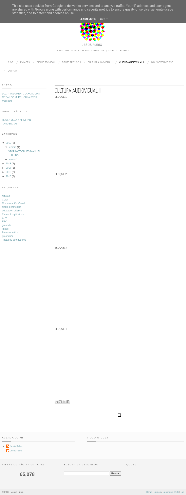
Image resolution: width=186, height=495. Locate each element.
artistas (6, 196)
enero (12, 159)
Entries (157, 492)
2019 (8, 142)
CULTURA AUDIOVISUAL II (131, 62)
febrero (12, 147)
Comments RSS (171, 492)
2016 (8, 172)
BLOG (10, 62)
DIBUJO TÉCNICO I (46, 62)
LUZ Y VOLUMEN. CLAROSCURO (21, 93)
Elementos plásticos (13, 214)
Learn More (88, 18)
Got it (104, 18)
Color (5, 199)
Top (182, 492)
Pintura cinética (10, 232)
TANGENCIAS (10, 123)
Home (149, 492)
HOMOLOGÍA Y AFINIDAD (16, 120)
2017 (8, 167)
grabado (6, 225)
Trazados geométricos (14, 239)
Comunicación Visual (13, 203)
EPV (4, 217)
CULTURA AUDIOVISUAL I (100, 62)
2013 (8, 176)
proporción (8, 236)
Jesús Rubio (16, 446)
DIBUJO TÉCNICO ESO (162, 62)
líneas (5, 228)
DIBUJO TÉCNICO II (71, 62)
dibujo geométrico (11, 207)
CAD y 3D (12, 71)
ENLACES (25, 62)
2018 (8, 163)
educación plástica (12, 210)
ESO (4, 221)
